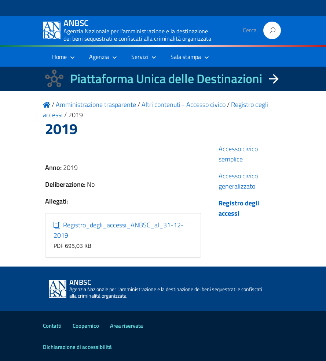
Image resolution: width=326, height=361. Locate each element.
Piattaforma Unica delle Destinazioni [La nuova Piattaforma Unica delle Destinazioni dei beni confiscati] (166, 78)
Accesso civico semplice (238, 154)
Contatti (52, 325)
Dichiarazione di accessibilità (77, 347)
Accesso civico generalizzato (238, 181)
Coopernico (86, 325)
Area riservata (126, 325)
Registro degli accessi (239, 208)
